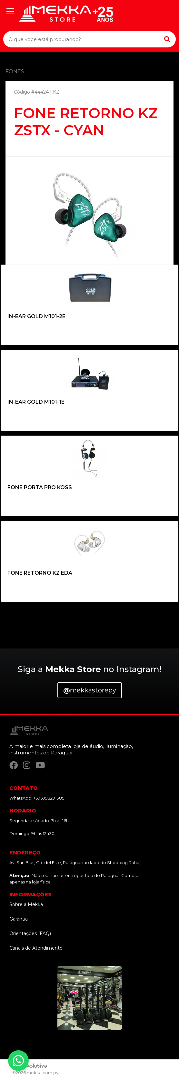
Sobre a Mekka (26, 904)
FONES (14, 71)
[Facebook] (13, 765)
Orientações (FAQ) (30, 933)
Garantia (18, 919)
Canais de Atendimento (36, 948)
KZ (56, 92)
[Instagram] (26, 765)
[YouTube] (40, 765)
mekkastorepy (89, 690)
